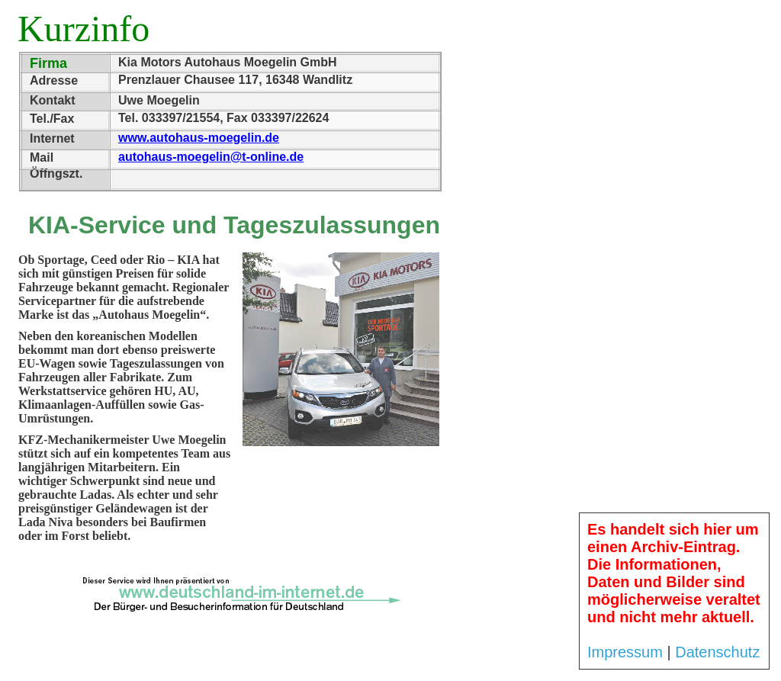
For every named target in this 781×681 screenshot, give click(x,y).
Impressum (625, 652)
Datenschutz (717, 652)
